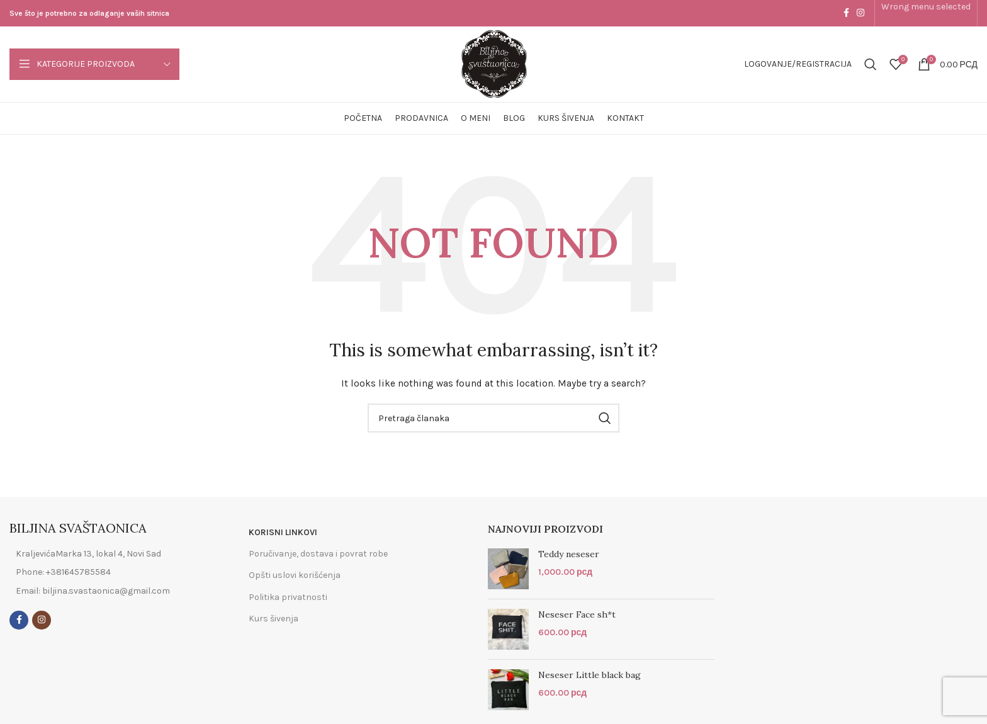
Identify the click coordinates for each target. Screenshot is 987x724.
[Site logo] (493, 63)
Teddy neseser (568, 554)
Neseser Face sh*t (577, 614)
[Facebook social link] (846, 13)
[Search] (870, 64)
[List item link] (104, 572)
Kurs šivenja (273, 618)
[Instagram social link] (860, 13)
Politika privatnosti (288, 597)
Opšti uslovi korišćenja (295, 575)
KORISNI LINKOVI (283, 532)
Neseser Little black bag (589, 675)
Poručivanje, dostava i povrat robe (318, 553)
